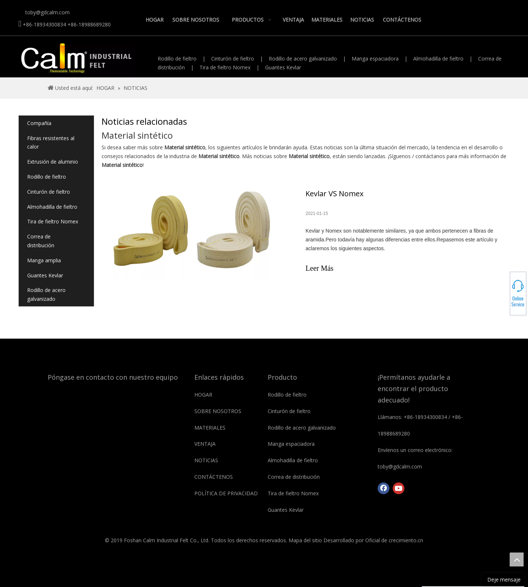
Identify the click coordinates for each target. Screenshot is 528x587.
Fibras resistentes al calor (50, 142)
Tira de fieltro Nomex (224, 67)
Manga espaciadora (375, 58)
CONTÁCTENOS (213, 476)
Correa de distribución (40, 241)
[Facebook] (383, 488)
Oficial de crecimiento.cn (394, 540)
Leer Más (319, 268)
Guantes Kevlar (283, 67)
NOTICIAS (206, 460)
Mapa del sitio (305, 540)
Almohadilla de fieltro (438, 58)
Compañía (39, 123)
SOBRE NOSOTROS (217, 411)
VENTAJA (205, 443)
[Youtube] (398, 488)
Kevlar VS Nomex (334, 193)
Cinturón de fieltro (232, 58)
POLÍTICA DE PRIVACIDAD (226, 493)
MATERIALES (209, 427)
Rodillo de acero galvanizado (303, 58)
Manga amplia (44, 260)
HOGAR (203, 394)
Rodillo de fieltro (177, 58)
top (517, 559)
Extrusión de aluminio (52, 161)
